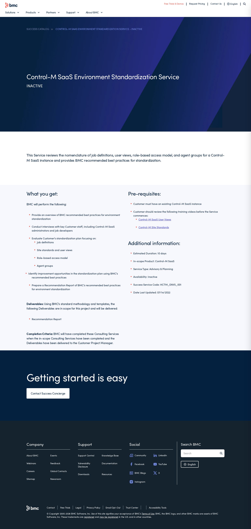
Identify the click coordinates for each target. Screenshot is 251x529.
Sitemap (31, 478)
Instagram (137, 482)
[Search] (244, 4)
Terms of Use (148, 513)
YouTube (160, 464)
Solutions (10, 12)
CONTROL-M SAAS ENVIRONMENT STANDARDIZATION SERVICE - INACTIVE (99, 29)
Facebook (136, 464)
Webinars (31, 463)
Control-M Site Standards (154, 227)
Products (31, 12)
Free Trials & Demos (174, 3)
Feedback (55, 463)
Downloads (83, 474)
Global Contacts (58, 471)
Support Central (86, 455)
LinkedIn (160, 455)
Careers (31, 471)
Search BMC (191, 444)
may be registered (109, 516)
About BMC (92, 12)
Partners (51, 12)
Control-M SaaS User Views (155, 219)
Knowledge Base (110, 455)
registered (89, 516)
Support (70, 12)
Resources (107, 474)
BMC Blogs (137, 473)
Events (53, 455)
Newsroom (55, 478)
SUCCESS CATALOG (38, 29)
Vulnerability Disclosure (84, 465)
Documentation (109, 463)
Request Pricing (197, 3)
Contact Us (216, 3)
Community (137, 455)
